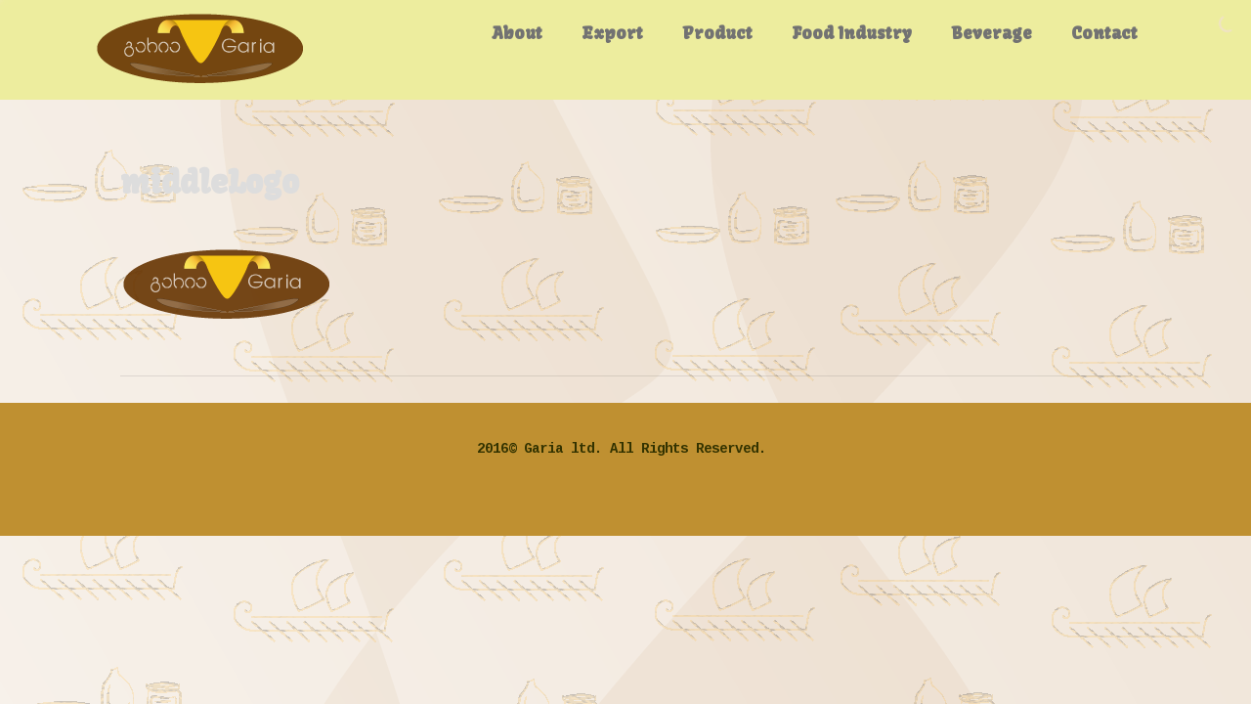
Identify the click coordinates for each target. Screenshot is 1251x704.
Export (612, 32)
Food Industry (852, 32)
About (517, 32)
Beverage (991, 32)
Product (717, 32)
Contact (1104, 32)
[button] (227, 283)
